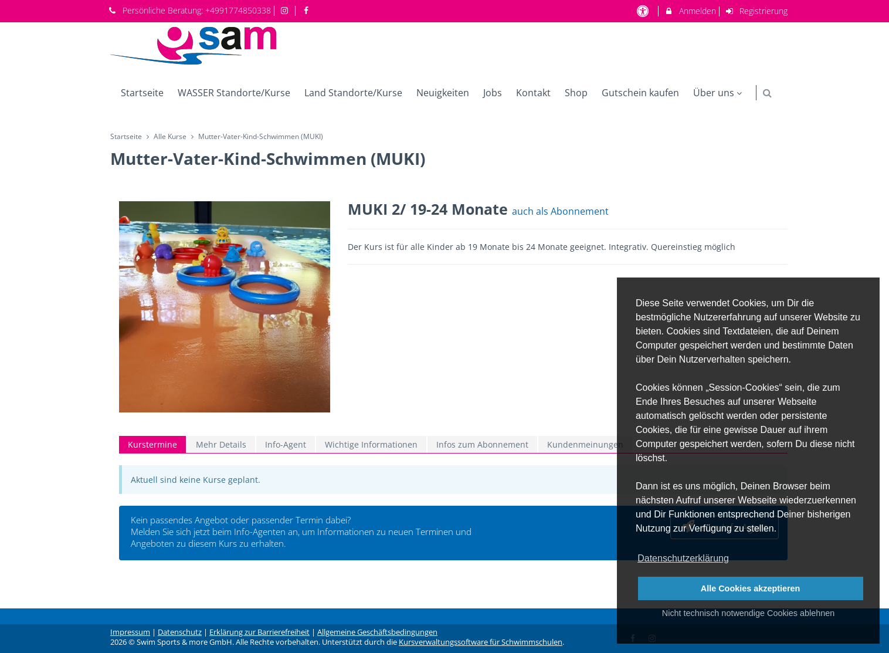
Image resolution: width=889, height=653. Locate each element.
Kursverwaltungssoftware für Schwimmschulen (480, 642)
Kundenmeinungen (585, 444)
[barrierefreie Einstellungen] (643, 10)
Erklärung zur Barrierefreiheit (259, 632)
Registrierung (756, 10)
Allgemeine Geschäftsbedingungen (377, 632)
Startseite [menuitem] (142, 92)
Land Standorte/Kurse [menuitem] (353, 92)
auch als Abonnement (560, 211)
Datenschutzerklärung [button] (683, 558)
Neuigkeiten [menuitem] (442, 92)
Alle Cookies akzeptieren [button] (750, 588)
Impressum (130, 632)
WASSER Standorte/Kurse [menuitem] (234, 92)
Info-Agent (285, 444)
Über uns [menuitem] (719, 92)
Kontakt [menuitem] (533, 92)
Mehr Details (221, 444)
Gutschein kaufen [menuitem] (640, 92)
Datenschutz (180, 632)
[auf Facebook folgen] (307, 10)
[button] (767, 93)
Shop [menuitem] (576, 92)
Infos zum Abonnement (482, 444)
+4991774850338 (238, 10)
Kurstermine (152, 444)
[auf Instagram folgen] (286, 10)
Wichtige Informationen (371, 444)
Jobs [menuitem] (492, 92)
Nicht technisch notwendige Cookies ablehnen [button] (748, 613)
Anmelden (690, 10)
